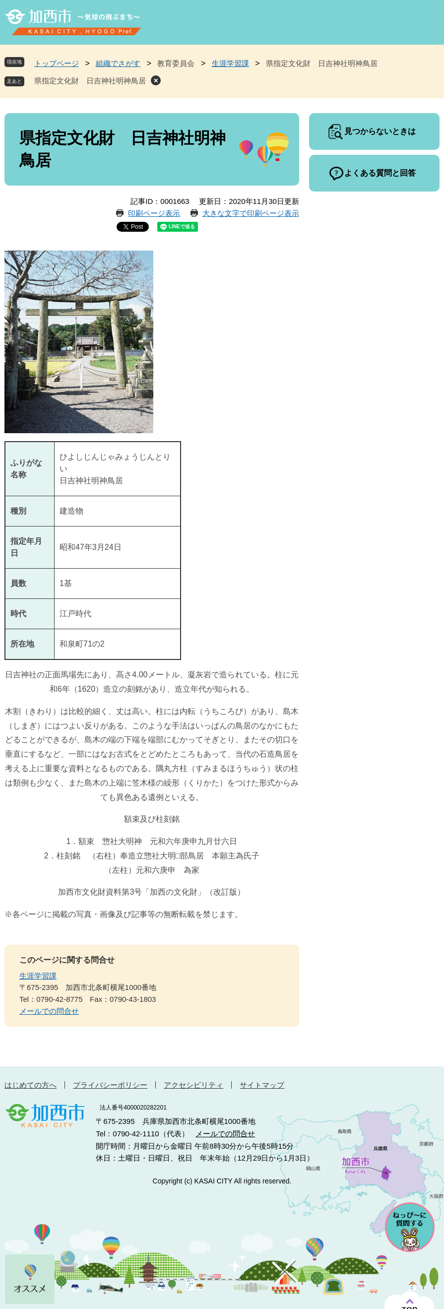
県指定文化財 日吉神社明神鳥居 (90, 80)
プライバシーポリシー (110, 1085)
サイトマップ (262, 1085)
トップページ (56, 63)
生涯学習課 (230, 63)
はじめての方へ (30, 1085)
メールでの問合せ (49, 1011)
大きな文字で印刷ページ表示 (250, 213)
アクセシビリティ (193, 1085)
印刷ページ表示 (154, 213)
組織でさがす (118, 63)
